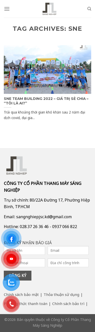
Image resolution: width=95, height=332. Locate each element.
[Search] (89, 9)
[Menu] (7, 9)
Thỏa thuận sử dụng (61, 294)
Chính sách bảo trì (68, 303)
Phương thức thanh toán (25, 303)
